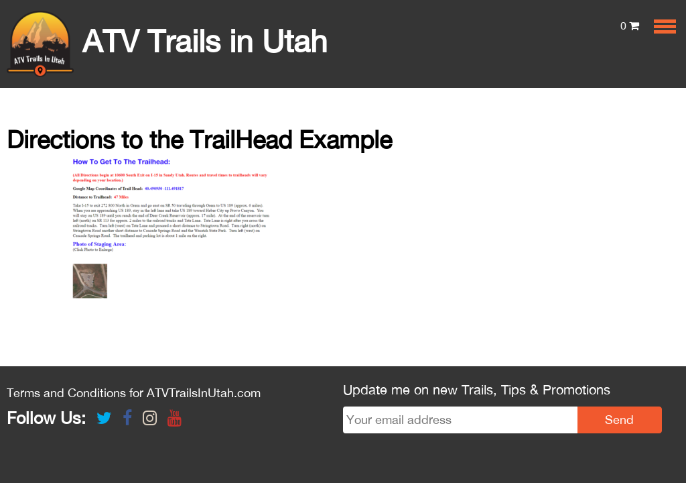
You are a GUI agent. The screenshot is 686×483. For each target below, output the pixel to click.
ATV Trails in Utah (167, 41)
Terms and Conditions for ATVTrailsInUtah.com (134, 393)
